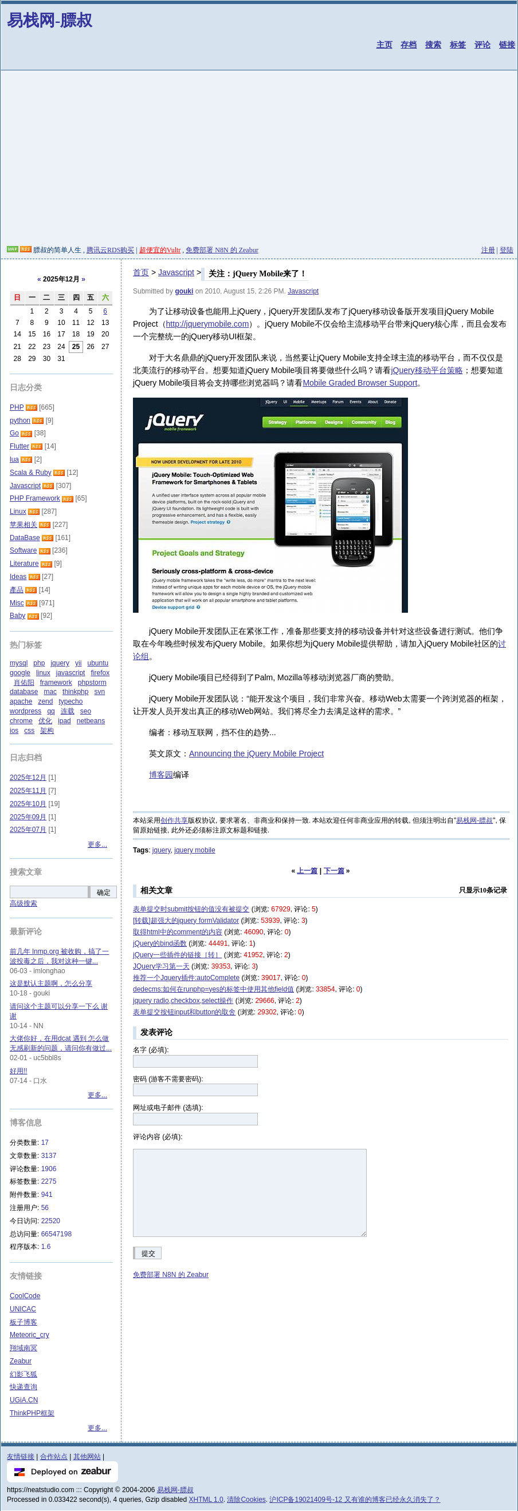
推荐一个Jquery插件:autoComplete (186, 978)
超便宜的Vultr (160, 250)
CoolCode (25, 1296)
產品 (16, 590)
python (20, 421)
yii (78, 663)
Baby (17, 616)
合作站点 (54, 1457)
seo (85, 711)
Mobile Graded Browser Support (360, 382)
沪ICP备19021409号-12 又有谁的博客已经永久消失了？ (354, 1500)
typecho (70, 701)
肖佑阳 (24, 683)
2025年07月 (28, 830)
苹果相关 (23, 525)
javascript (70, 673)
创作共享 (174, 820)
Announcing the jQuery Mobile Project (256, 753)
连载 (67, 711)
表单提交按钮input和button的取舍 (184, 1012)
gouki (184, 291)
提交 (148, 1254)
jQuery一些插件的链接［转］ (177, 955)
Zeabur (21, 1361)
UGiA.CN (24, 1400)
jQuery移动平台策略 (426, 370)
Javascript (176, 272)
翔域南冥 (23, 1348)
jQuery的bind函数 (160, 943)
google (20, 673)
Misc (17, 603)
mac (50, 692)
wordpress (25, 711)
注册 (488, 250)
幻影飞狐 (23, 1374)
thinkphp (75, 692)
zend (45, 701)
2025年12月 (28, 778)
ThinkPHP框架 (32, 1413)
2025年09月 (28, 817)
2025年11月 (28, 791)
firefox (100, 673)
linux (43, 673)
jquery (161, 850)
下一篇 (334, 871)
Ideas (18, 577)
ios (14, 731)
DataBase (25, 538)
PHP (16, 407)
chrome (21, 721)
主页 (384, 44)
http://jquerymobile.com (207, 323)
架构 (47, 731)
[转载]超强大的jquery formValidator (186, 921)
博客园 (161, 774)
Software (23, 550)
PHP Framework (35, 498)
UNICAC (23, 1309)
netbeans (91, 721)
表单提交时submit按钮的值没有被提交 (191, 909)
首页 (141, 272)
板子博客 (23, 1322)
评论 (482, 44)
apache (21, 701)
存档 (409, 44)
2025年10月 (28, 804)
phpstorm (92, 683)
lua (14, 459)
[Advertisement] (259, 160)
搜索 (433, 44)
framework (56, 683)
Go (14, 433)
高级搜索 (23, 903)
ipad (64, 721)
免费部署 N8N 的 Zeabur (222, 250)
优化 (45, 721)
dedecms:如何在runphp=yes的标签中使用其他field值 (213, 989)
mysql (19, 663)
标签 (458, 44)
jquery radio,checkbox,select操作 (183, 1001)
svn (99, 692)
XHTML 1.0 (206, 1500)
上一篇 (307, 871)
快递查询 (23, 1387)
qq (50, 711)
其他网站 (87, 1457)
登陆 (506, 250)
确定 (104, 893)
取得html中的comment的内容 (177, 932)
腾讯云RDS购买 (110, 250)
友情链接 (20, 1457)
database (24, 692)
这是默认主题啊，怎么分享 (51, 983)
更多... (97, 844)
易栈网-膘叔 (49, 20)
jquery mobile (194, 850)
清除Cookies (246, 1500)
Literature (24, 564)
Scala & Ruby (31, 473)
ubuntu (97, 663)
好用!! (19, 1071)
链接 (507, 44)
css (29, 731)
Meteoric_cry (29, 1335)
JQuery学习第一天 (161, 966)
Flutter (19, 446)
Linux (18, 511)
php (39, 663)
